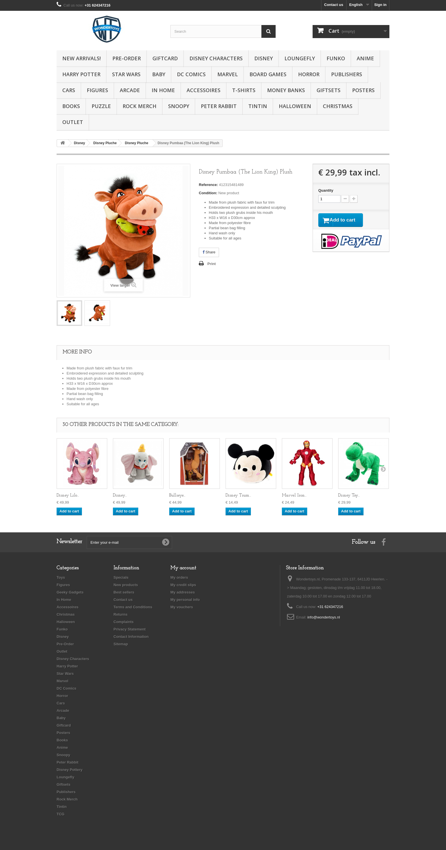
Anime (365, 58)
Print (211, 264)
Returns (120, 614)
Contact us (333, 5)
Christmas (337, 106)
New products (125, 585)
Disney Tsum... (238, 495)
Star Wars (126, 74)
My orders (179, 577)
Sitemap (120, 644)
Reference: (208, 185)
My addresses (182, 592)
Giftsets (328, 90)
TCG (60, 814)
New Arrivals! (81, 58)
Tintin (257, 106)
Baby (158, 74)
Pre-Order (126, 58)
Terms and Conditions (132, 607)
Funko (336, 58)
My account (183, 568)
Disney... (120, 495)
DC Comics (191, 74)
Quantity (325, 190)
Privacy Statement (129, 629)
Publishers (346, 74)
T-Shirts (243, 90)
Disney (263, 58)
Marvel (227, 74)
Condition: (208, 193)
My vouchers (181, 607)
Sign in (380, 5)
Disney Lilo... (68, 495)
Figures (97, 90)
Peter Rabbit (219, 106)
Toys (61, 577)
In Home (163, 90)
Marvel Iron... (294, 495)
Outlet (72, 122)
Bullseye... (177, 495)
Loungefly (299, 58)
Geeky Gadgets (70, 592)
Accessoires (203, 90)
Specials (121, 577)
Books (71, 106)
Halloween (295, 106)
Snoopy (178, 106)
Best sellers (123, 592)
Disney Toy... (349, 495)
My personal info (185, 599)
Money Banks (286, 90)
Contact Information (131, 636)
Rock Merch (139, 106)
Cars (68, 90)
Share (209, 252)
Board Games (267, 74)
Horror (308, 74)
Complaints (123, 622)
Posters (363, 90)
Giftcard (165, 58)
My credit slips (183, 585)
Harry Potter (81, 74)
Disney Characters (216, 58)
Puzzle (101, 106)
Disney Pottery (69, 770)
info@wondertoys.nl (323, 617)
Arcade (130, 90)
